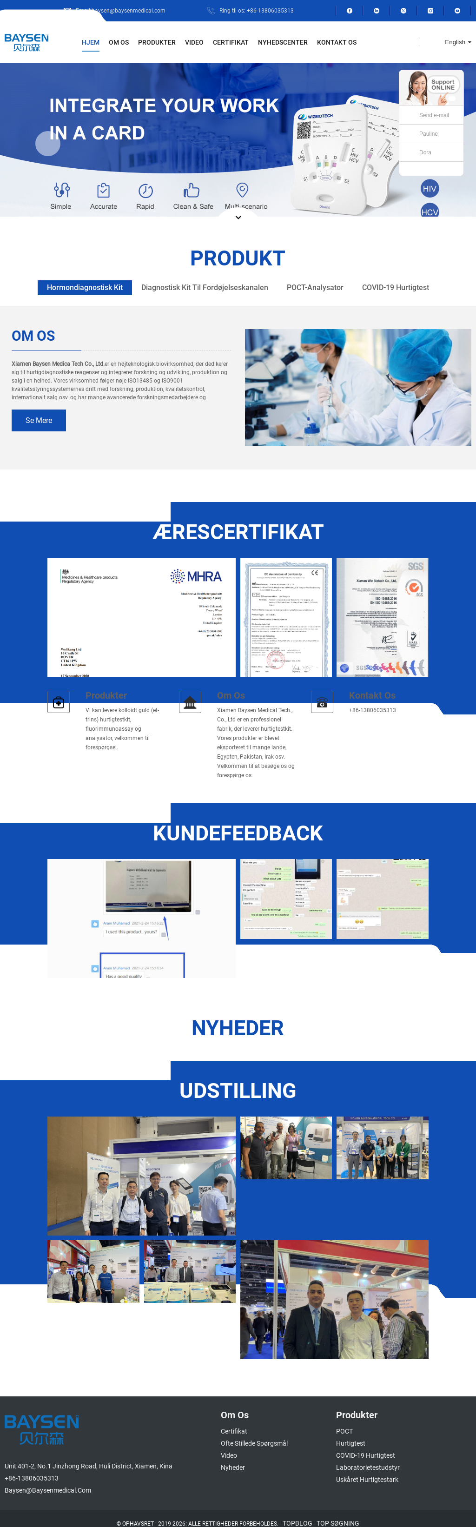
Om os (115, 42)
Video (193, 42)
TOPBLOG (299, 1513)
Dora (425, 152)
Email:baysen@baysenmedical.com (132, 10)
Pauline (428, 134)
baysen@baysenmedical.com (44, 1480)
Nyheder (231, 1457)
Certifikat (231, 42)
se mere (38, 420)
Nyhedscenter (285, 42)
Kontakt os (340, 42)
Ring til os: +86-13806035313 (260, 10)
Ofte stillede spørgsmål (251, 1433)
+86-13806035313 (29, 1468)
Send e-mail (434, 115)
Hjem (87, 42)
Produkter (154, 42)
